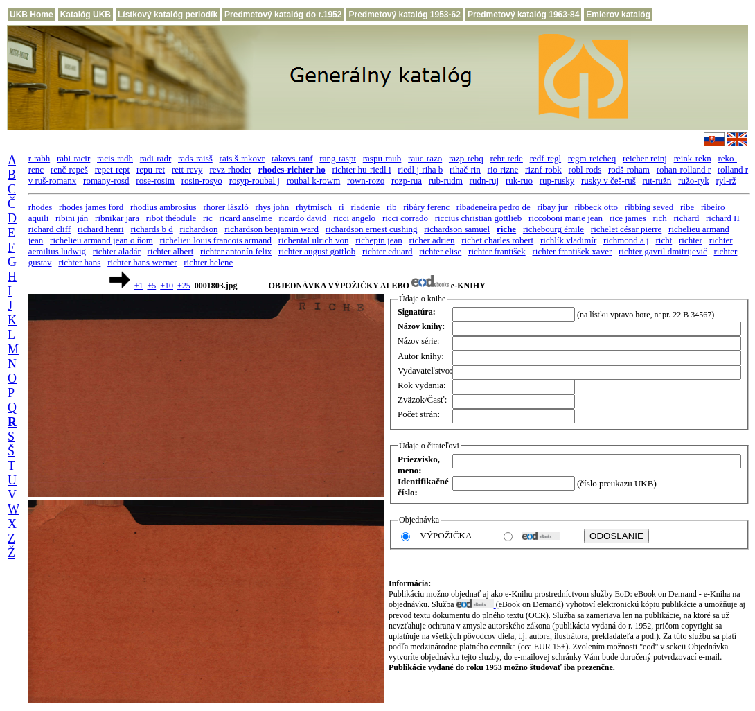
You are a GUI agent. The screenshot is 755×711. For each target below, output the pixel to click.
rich (659, 218)
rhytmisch (314, 207)
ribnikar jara (117, 218)
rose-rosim (155, 180)
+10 (166, 285)
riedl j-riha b (420, 169)
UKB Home (31, 14)
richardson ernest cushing (372, 229)
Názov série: (418, 341)
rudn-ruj (484, 180)
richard (686, 218)
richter (690, 240)
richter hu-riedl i (361, 169)
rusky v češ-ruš (608, 180)
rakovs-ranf (292, 158)
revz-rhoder (230, 169)
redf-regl (545, 158)
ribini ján (71, 218)
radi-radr (155, 158)
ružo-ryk (693, 180)
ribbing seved (649, 207)
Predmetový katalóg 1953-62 (404, 14)
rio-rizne (503, 169)
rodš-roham (629, 169)
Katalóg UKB (85, 14)
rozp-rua (406, 180)
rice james (628, 218)
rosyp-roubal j (254, 180)
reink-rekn (692, 158)
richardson (199, 229)
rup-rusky (557, 180)
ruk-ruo (519, 180)
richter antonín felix (236, 251)
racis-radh (115, 158)
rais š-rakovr (242, 158)
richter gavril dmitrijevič (663, 251)
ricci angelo (354, 218)
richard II (723, 218)
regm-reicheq (592, 158)
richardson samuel (457, 229)
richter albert (171, 251)
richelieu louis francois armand (216, 240)
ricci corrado (405, 218)
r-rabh (39, 158)
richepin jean (378, 240)
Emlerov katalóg (618, 14)
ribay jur (552, 207)
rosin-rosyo (201, 180)
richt (663, 240)
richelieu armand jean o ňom (101, 240)
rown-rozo (365, 180)
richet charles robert (497, 240)
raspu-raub (382, 158)
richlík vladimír (568, 240)
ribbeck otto (596, 207)
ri (341, 207)
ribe (687, 207)
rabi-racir (73, 158)
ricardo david (302, 218)
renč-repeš (69, 169)
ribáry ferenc (426, 207)
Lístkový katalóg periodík (167, 14)
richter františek (497, 251)
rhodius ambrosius (163, 207)
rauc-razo (425, 158)
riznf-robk (543, 169)
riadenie (365, 207)
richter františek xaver (572, 251)
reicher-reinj (645, 158)
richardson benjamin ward (271, 229)
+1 (138, 285)
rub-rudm (446, 180)
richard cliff (49, 229)
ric (208, 218)
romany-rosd (106, 180)
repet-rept (112, 169)
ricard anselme (246, 218)
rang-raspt (337, 158)
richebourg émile (553, 229)
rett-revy (187, 169)
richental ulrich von (313, 240)
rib (391, 207)
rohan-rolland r (684, 169)
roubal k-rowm (314, 180)
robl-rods (585, 169)
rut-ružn (656, 180)
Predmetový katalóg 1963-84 (523, 14)
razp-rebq (466, 158)
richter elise (440, 251)
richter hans (79, 262)
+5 (151, 285)
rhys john (273, 207)
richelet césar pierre (626, 229)
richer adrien (431, 240)
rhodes (40, 207)
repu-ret (150, 169)
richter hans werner (142, 262)
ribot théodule (171, 218)
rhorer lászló (225, 207)
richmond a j (626, 240)
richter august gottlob (316, 251)
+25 (183, 285)
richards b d (151, 229)
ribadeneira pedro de (493, 207)
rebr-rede (506, 158)
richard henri (101, 229)
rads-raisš (195, 158)
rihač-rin (465, 169)
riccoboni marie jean (565, 218)
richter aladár (117, 251)
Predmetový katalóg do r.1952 (282, 14)
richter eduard (387, 251)
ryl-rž (726, 180)
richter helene (208, 262)
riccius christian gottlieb (478, 218)
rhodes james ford (91, 207)
